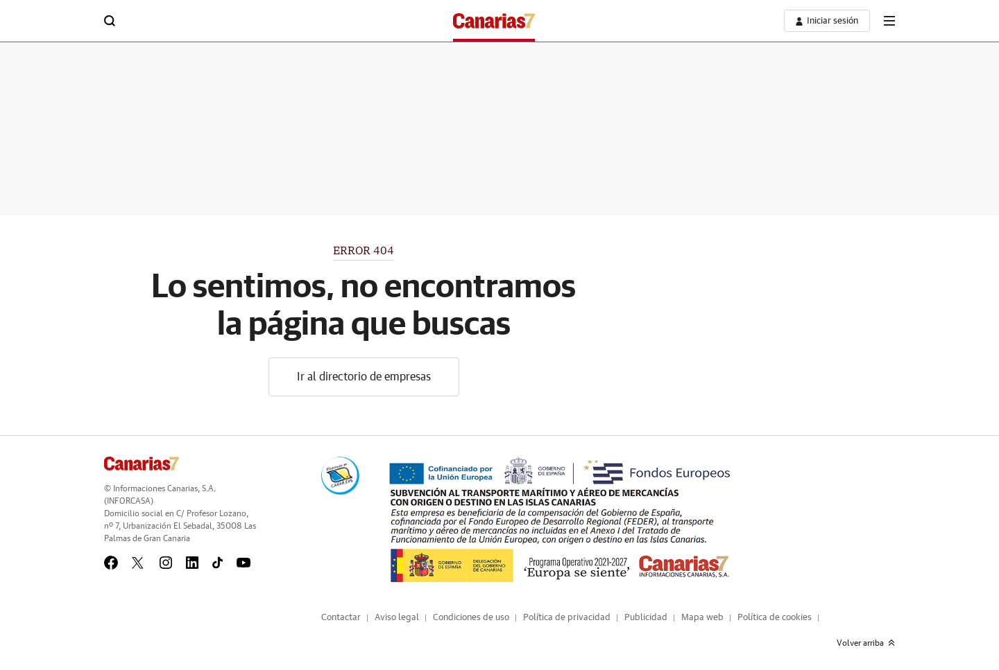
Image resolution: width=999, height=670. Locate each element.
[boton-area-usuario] (827, 21)
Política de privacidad (566, 617)
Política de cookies (774, 617)
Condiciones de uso (471, 617)
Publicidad (645, 617)
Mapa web (702, 617)
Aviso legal (397, 617)
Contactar (341, 617)
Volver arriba (866, 643)
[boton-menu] (889, 21)
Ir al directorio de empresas (364, 376)
